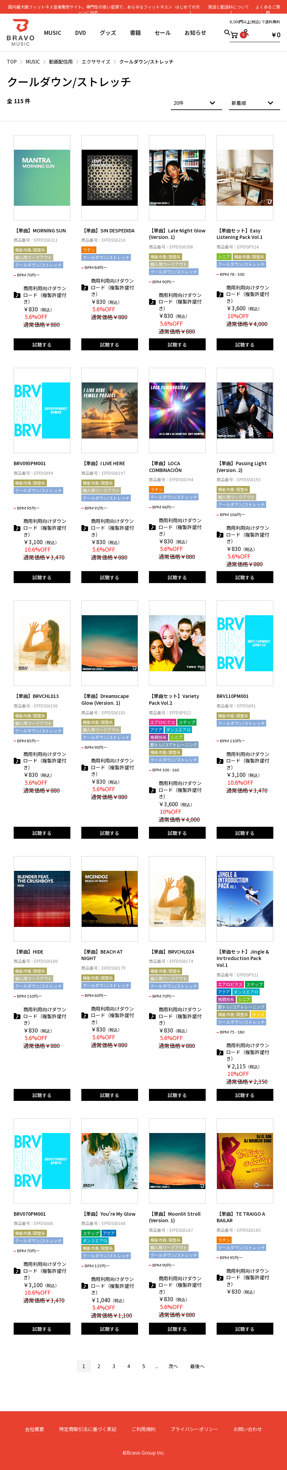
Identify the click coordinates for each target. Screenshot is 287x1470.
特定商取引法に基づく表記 (88, 1429)
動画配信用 (61, 61)
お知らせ (195, 32)
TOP (12, 61)
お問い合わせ (247, 1429)
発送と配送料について (228, 7)
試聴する (42, 344)
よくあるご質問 (267, 9)
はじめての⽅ (187, 7)
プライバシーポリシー (194, 1429)
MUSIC (33, 61)
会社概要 (34, 1429)
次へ (173, 1366)
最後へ (197, 1366)
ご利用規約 (143, 1429)
